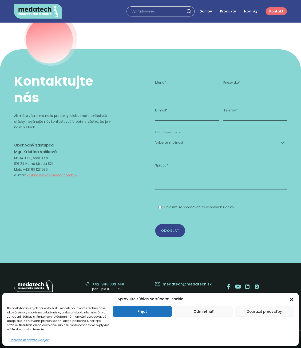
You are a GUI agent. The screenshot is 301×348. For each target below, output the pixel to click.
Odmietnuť (204, 311)
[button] (291, 299)
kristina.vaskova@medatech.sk (53, 175)
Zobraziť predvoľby (264, 311)
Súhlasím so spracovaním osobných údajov (198, 207)
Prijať (142, 311)
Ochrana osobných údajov (29, 340)
